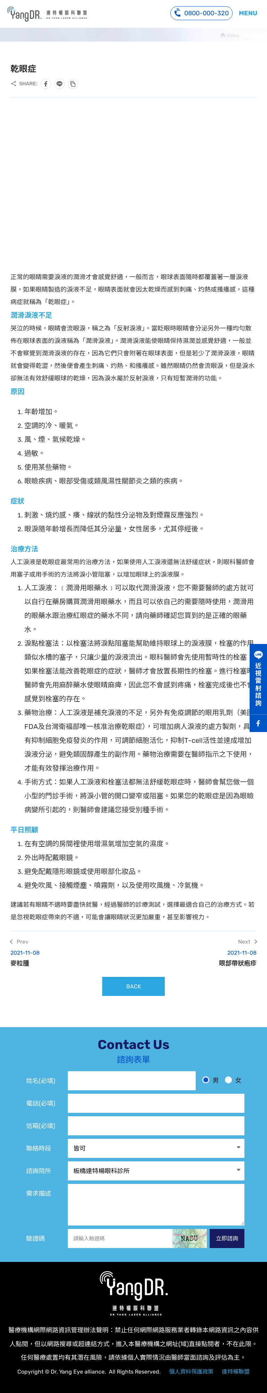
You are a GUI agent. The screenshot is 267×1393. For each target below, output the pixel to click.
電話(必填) (40, 1103)
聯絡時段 (38, 1148)
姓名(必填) (40, 1081)
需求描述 (38, 1193)
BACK (133, 986)
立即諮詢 (227, 1238)
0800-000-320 (201, 12)
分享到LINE (59, 84)
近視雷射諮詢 (258, 684)
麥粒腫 (67, 958)
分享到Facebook (46, 84)
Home (233, 35)
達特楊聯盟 (236, 1371)
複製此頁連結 (73, 84)
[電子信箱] (156, 1125)
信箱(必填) (40, 1126)
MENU (248, 13)
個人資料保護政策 (191, 1371)
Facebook (258, 723)
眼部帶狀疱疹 (199, 958)
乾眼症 (47, 14)
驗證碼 (35, 1238)
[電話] (156, 1103)
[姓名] (132, 1080)
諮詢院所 (38, 1171)
